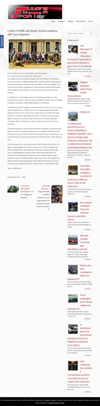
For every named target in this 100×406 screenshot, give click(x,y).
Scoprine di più (53, 403)
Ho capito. (61, 403)
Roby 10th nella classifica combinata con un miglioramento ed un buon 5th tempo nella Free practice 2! (43, 200)
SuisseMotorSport (35, 10)
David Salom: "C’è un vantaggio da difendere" (27, 195)
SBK (23, 177)
